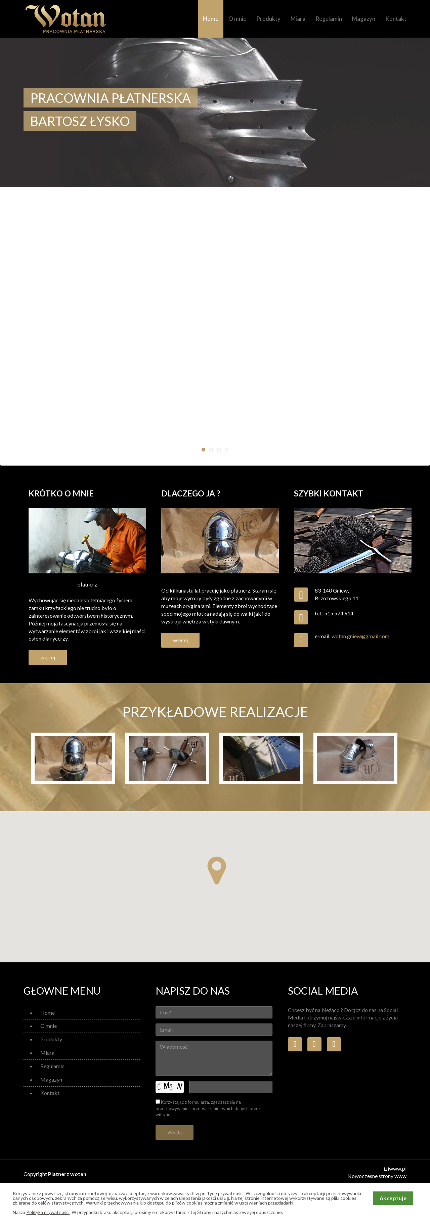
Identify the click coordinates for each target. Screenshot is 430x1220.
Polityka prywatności (48, 1212)
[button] (216, 871)
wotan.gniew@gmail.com (360, 636)
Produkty (268, 18)
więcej (47, 657)
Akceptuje (393, 1198)
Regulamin (328, 18)
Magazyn (363, 18)
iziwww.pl (395, 1168)
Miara (298, 18)
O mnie (237, 18)
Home (210, 18)
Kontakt (395, 18)
